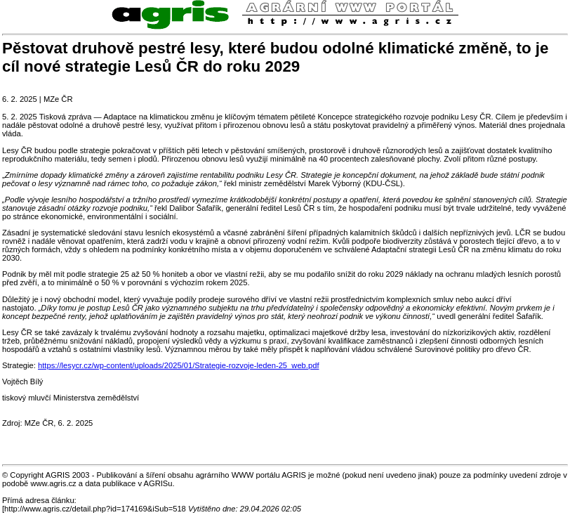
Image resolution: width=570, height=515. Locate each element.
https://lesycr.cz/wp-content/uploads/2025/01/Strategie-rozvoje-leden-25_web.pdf (178, 365)
